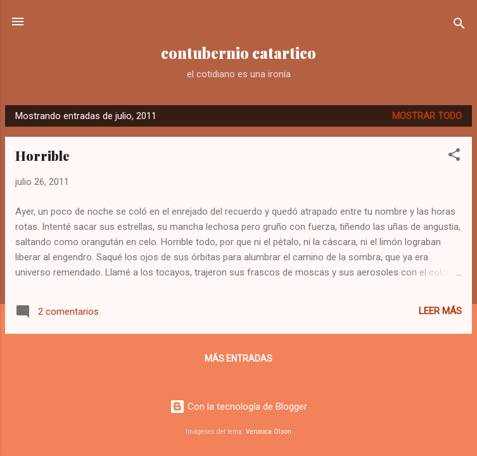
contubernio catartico (238, 53)
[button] (454, 157)
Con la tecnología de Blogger (238, 406)
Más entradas (238, 358)
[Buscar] (459, 25)
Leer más (440, 311)
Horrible (42, 155)
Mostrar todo (427, 116)
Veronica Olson (268, 432)
